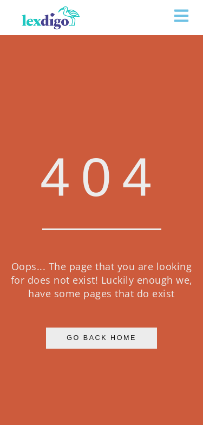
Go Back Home (101, 338)
